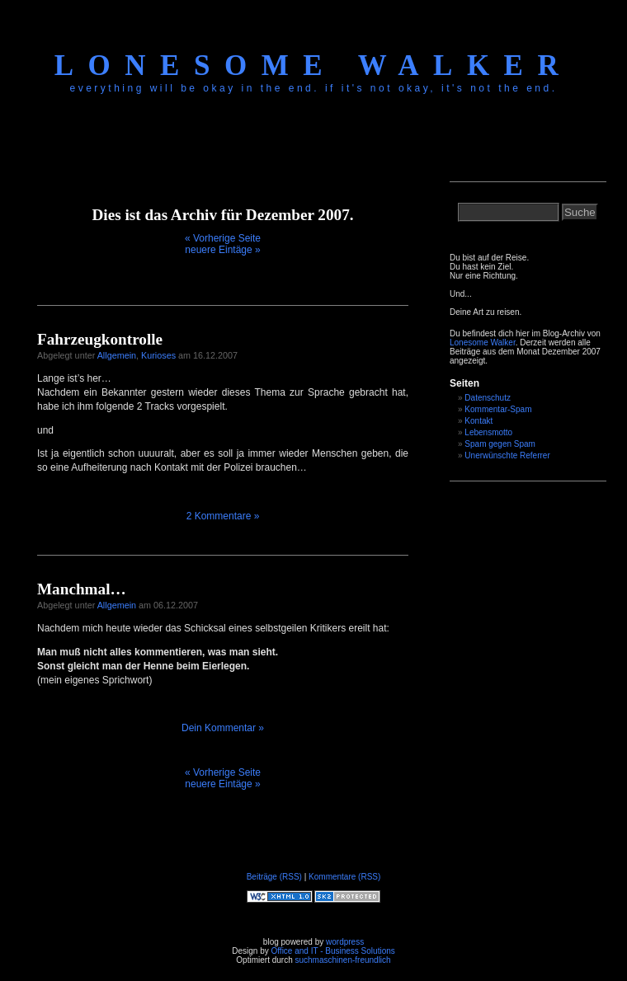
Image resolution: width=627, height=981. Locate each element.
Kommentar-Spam (497, 409)
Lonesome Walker (313, 65)
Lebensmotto (488, 432)
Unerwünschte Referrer (506, 455)
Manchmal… (81, 589)
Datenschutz (487, 397)
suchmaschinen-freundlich (342, 960)
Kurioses (158, 355)
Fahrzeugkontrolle (100, 339)
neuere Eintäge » (222, 250)
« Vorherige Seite (223, 238)
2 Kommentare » (223, 516)
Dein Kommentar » (223, 728)
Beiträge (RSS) (274, 876)
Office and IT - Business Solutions (332, 950)
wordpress (345, 941)
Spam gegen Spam (499, 443)
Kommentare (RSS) (344, 876)
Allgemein (116, 355)
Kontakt (478, 420)
